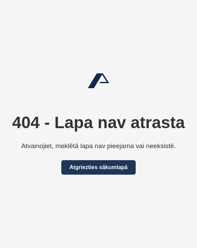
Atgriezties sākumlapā (99, 167)
